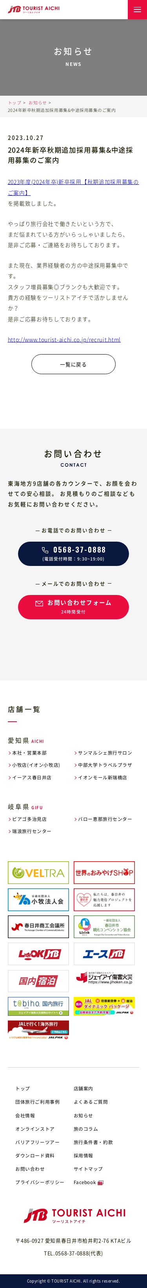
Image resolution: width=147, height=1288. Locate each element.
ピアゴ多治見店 (29, 819)
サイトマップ (88, 1168)
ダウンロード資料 (35, 1155)
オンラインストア (35, 1128)
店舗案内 (83, 1088)
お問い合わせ (30, 1168)
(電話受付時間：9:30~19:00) (73, 553)
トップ (15, 103)
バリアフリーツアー (37, 1142)
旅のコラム (86, 1128)
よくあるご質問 (91, 1101)
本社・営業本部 (29, 753)
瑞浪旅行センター (32, 831)
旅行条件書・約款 (93, 1142)
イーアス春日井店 (32, 777)
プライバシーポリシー (40, 1182)
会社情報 (25, 1115)
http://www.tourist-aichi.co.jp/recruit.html (64, 339)
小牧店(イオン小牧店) (36, 765)
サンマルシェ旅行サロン (105, 753)
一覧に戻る (73, 364)
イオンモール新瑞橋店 (102, 777)
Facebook (85, 1182)
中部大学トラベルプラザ (105, 765)
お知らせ (38, 103)
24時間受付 (73, 606)
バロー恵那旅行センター (105, 819)
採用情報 (83, 1155)
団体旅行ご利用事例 (37, 1101)
